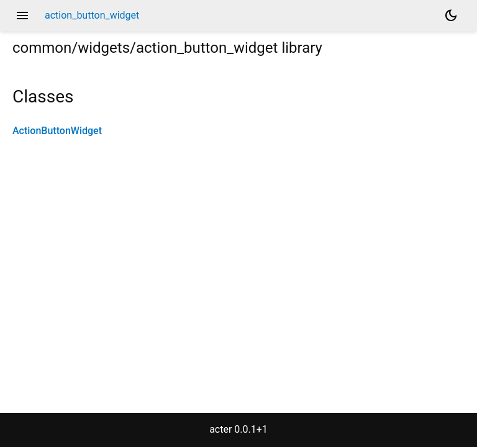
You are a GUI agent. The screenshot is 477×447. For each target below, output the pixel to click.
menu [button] (22, 15)
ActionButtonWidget (57, 131)
